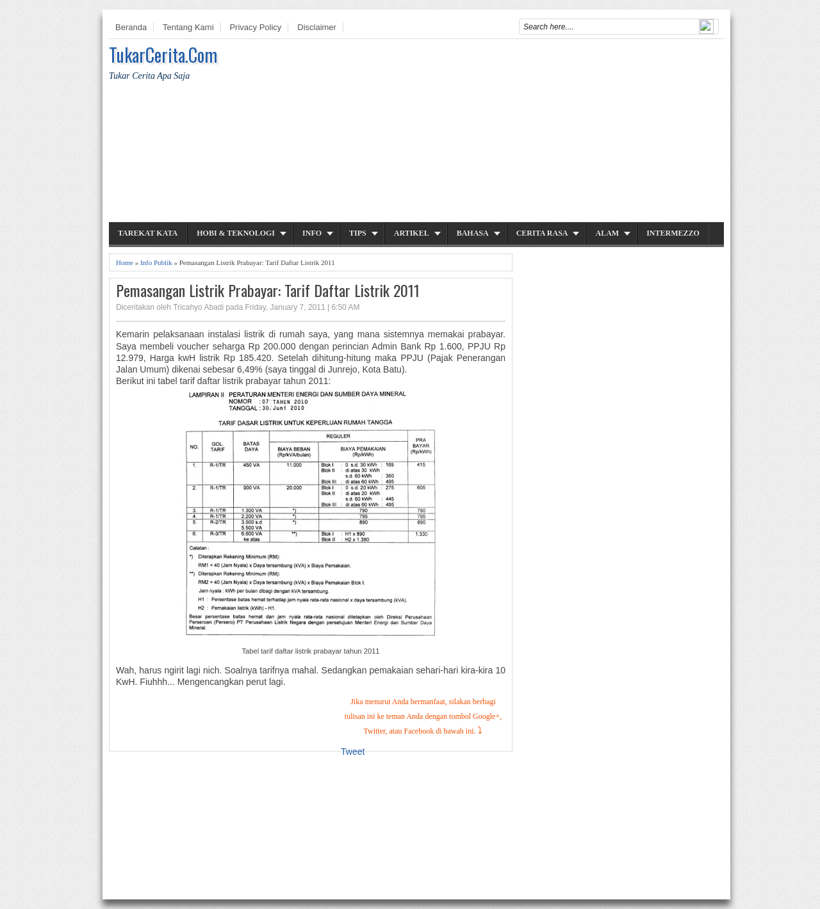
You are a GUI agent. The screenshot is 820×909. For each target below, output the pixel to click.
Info (312, 233)
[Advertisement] (491, 132)
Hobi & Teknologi (236, 233)
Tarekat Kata (147, 233)
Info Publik (156, 262)
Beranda (131, 27)
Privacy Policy (255, 27)
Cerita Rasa (542, 233)
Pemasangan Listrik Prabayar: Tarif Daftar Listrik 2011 (268, 290)
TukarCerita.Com (163, 55)
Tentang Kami (188, 27)
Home (124, 262)
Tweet (353, 751)
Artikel (411, 233)
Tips (357, 233)
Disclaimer (316, 27)
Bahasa (473, 233)
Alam (607, 233)
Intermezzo (673, 233)
